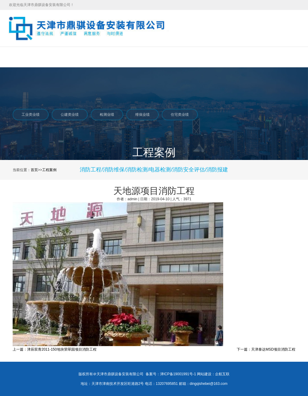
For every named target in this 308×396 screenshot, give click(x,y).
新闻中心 (139, 56)
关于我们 (40, 56)
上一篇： (20, 349)
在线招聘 (172, 56)
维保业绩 (142, 114)
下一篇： (244, 349)
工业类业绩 (30, 114)
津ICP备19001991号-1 (178, 374)
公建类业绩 (69, 114)
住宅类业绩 (179, 114)
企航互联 (222, 374)
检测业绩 (106, 114)
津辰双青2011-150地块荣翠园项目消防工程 (62, 349)
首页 (12, 56)
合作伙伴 (204, 56)
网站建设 (204, 374)
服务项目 (73, 56)
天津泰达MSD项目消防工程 (273, 349)
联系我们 (237, 56)
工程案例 (106, 56)
